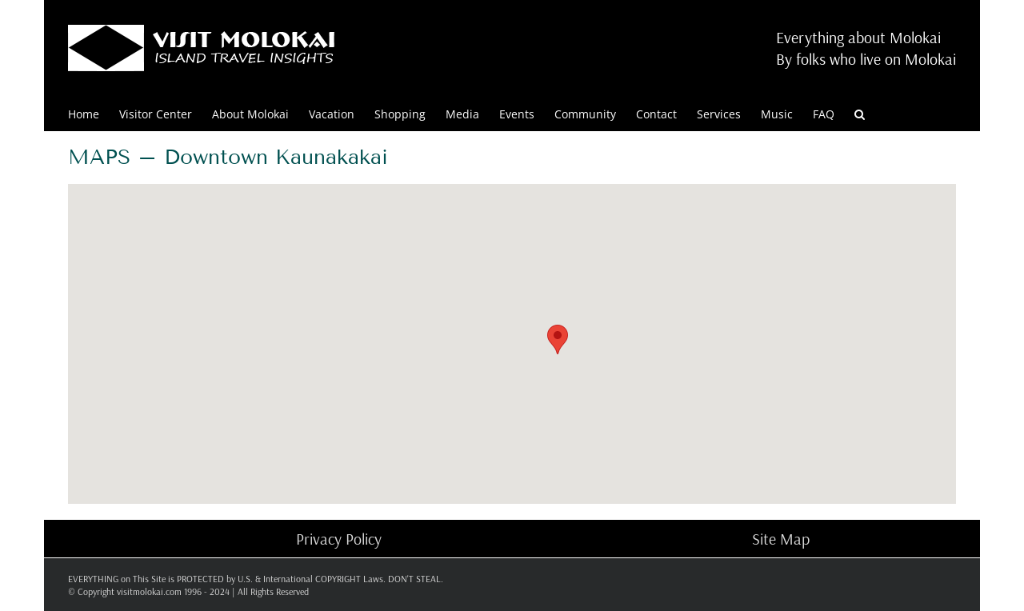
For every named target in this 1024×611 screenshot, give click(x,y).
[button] (859, 113)
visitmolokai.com (149, 591)
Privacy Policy (339, 539)
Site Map (781, 539)
